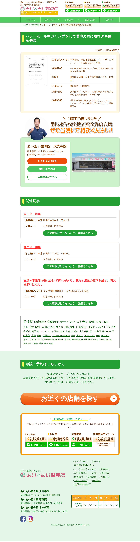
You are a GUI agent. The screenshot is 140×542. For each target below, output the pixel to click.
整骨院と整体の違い (84, 466)
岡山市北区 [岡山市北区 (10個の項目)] (48, 327)
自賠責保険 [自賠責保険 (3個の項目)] (49, 339)
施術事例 (109, 20)
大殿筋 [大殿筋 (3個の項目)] (68, 339)
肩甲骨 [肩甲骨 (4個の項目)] (79, 335)
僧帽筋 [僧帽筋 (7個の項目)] (27, 331)
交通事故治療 (89, 20)
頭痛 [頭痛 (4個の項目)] (73, 335)
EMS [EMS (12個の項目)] (105, 321)
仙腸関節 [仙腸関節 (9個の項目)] (81, 327)
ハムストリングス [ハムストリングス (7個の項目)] (106, 327)
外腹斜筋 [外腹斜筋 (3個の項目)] (39, 339)
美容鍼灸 (105, 473)
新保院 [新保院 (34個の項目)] (28, 321)
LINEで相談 (48, 169)
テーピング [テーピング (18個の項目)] (67, 321)
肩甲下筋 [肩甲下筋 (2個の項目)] (27, 343)
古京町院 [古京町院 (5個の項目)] (84, 331)
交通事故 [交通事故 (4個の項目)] (47, 335)
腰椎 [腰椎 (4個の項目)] (39, 335)
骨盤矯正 (105, 470)
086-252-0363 (49, 161)
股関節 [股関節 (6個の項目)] (74, 331)
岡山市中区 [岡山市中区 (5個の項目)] (95, 331)
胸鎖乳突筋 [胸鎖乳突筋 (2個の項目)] (93, 339)
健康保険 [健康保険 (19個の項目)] (40, 321)
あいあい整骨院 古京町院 (34, 508)
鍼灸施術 (78, 477)
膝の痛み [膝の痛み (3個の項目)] (105, 335)
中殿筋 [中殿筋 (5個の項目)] (26, 335)
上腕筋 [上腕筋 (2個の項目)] (35, 343)
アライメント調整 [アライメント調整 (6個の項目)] (49, 331)
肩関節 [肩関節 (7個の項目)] (35, 331)
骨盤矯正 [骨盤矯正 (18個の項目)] (53, 321)
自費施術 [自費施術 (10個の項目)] (70, 327)
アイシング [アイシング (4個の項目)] (89, 335)
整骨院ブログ (80, 481)
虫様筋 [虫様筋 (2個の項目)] (102, 339)
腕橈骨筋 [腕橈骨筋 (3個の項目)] (76, 339)
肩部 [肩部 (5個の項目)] (33, 335)
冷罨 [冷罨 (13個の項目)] (98, 321)
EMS (94, 473)
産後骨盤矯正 (80, 473)
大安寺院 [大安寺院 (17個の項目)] (82, 321)
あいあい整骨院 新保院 (33, 500)
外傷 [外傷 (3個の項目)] (98, 335)
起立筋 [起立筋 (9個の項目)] (91, 327)
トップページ (30, 20)
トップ (25, 25)
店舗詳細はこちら (47, 177)
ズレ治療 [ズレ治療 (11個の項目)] (28, 326)
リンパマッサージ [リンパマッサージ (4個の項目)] (61, 335)
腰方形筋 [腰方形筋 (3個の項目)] (59, 339)
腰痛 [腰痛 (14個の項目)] (92, 321)
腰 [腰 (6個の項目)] (61, 331)
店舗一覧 (96, 462)
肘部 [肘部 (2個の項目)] (41, 343)
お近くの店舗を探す (78, 398)
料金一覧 (105, 477)
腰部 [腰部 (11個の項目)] (38, 326)
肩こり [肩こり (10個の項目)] (59, 327)
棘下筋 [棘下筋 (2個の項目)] (109, 339)
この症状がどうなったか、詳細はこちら (70, 233)
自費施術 (92, 477)
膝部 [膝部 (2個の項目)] (51, 343)
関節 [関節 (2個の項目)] (46, 343)
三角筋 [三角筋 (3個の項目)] (84, 339)
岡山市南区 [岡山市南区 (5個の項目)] (108, 331)
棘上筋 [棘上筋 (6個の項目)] (66, 331)
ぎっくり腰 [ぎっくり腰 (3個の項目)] (28, 339)
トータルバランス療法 (85, 470)
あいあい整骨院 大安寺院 (34, 492)
